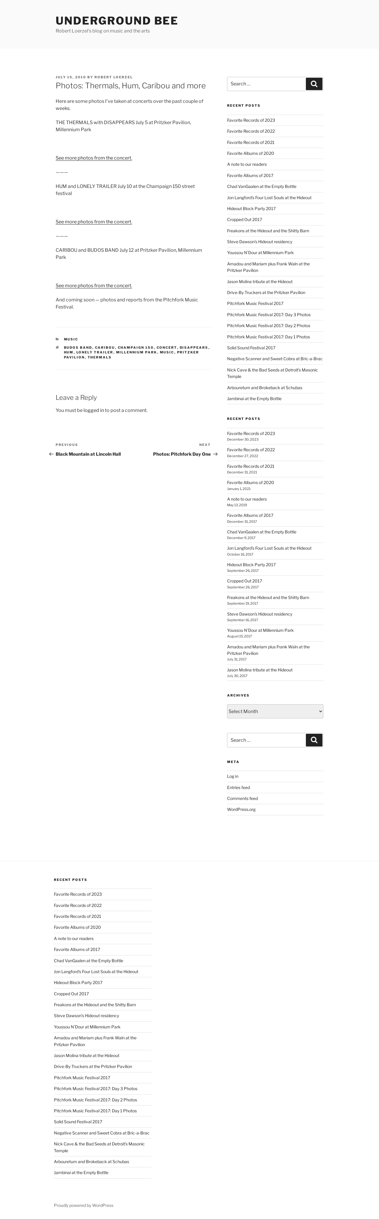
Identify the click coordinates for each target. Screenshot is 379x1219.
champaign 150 (136, 347)
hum (69, 352)
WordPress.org (241, 809)
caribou (105, 347)
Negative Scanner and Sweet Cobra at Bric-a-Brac (275, 358)
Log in (232, 776)
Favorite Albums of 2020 (250, 153)
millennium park (136, 352)
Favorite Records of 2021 (250, 142)
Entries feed (238, 787)
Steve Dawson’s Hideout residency (259, 241)
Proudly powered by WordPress (83, 1205)
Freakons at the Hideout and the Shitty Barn (268, 230)
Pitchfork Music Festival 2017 (255, 303)
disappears (194, 347)
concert (167, 347)
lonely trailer (94, 352)
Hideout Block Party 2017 (251, 208)
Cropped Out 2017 (244, 219)
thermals (100, 357)
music (71, 339)
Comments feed (242, 798)
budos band (78, 347)
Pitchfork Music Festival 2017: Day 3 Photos (269, 314)
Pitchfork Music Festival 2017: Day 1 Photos (268, 336)
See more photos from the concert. (94, 158)
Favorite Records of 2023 (251, 120)
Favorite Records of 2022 (251, 131)
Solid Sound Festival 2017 (251, 347)
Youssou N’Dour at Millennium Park (260, 252)
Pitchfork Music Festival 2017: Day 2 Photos (268, 325)
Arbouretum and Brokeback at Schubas (264, 387)
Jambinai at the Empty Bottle (254, 398)
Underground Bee (117, 20)
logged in (93, 410)
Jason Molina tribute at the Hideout (260, 281)
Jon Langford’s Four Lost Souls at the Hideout (269, 197)
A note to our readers (247, 164)
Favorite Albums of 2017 (250, 175)
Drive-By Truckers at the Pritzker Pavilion (266, 292)
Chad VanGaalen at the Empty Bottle (261, 186)
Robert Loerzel (113, 77)
